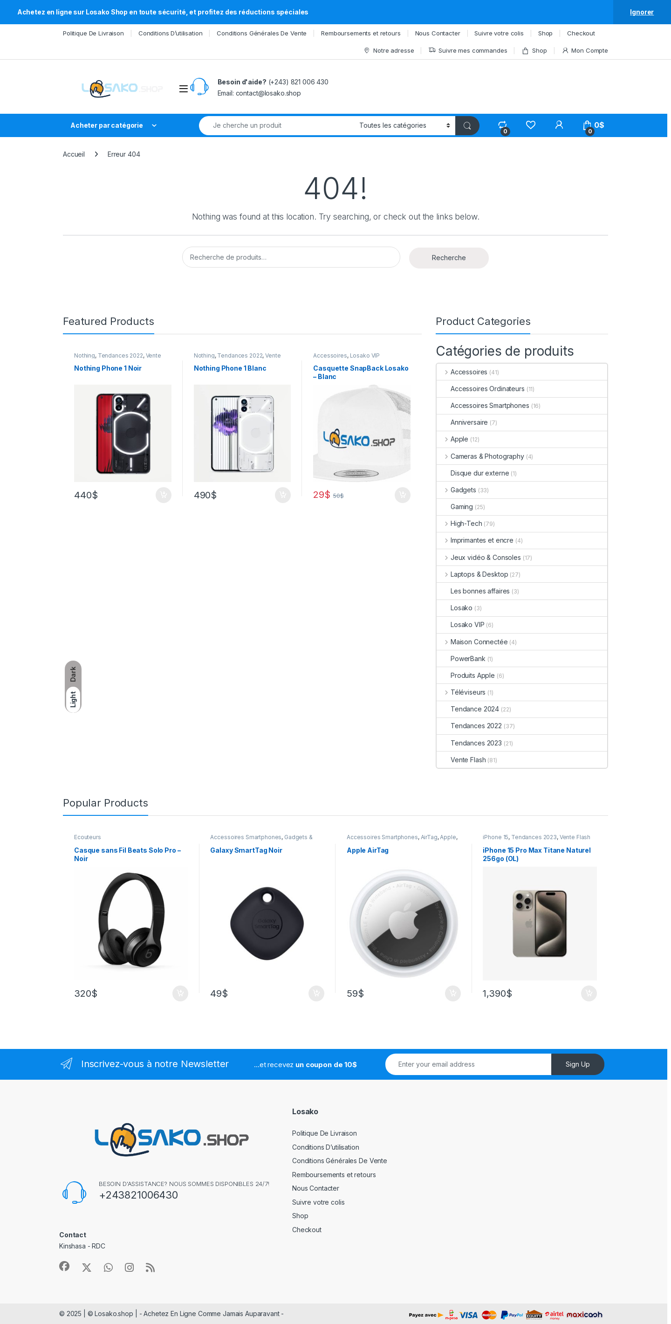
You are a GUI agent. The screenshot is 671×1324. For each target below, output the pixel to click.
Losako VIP (365, 355)
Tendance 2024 (468, 709)
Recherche (449, 258)
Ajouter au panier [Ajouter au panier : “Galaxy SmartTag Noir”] (316, 993)
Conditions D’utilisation (170, 33)
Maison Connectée (472, 642)
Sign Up (578, 1064)
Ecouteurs (87, 837)
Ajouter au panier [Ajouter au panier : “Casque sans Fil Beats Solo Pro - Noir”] (180, 993)
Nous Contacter (437, 33)
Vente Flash (461, 760)
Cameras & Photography (480, 456)
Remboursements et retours (361, 33)
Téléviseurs (461, 692)
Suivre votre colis (498, 33)
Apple (452, 439)
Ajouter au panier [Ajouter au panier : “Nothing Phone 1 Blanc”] (283, 495)
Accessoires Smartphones (483, 405)
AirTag (429, 837)
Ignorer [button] (642, 12)
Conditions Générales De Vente (262, 33)
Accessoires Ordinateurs (481, 389)
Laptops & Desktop (472, 574)
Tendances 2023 (469, 743)
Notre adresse (388, 51)
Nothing (84, 355)
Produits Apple (466, 675)
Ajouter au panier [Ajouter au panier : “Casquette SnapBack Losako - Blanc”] (403, 495)
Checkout (581, 33)
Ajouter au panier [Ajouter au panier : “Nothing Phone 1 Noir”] (163, 495)
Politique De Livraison (93, 33)
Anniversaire (462, 422)
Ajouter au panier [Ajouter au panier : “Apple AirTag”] (453, 993)
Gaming (455, 506)
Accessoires (330, 355)
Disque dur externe (473, 473)
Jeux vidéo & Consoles (479, 557)
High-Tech (459, 523)
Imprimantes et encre (475, 540)
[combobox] (276, 125)
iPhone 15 (495, 837)
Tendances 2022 (120, 355)
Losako (454, 608)
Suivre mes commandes (467, 51)
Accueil (74, 154)
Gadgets (456, 490)
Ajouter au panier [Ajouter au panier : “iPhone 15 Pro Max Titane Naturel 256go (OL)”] (589, 993)
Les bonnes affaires (473, 591)
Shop (545, 33)
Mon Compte (584, 51)
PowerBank (461, 658)
